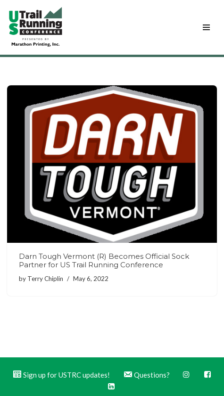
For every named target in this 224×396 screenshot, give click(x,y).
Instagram (186, 374)
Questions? (146, 375)
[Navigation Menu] (206, 27)
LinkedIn (111, 386)
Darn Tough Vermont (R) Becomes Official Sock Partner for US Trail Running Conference (104, 260)
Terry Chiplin (45, 278)
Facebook (207, 374)
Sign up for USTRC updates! (61, 375)
